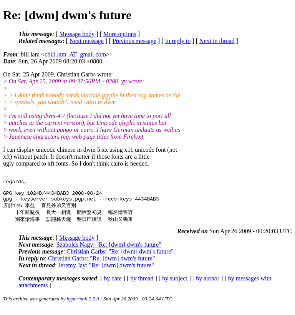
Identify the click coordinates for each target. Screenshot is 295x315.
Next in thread (217, 41)
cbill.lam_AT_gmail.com (75, 54)
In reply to (178, 41)
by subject (174, 285)
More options (119, 34)
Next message (87, 41)
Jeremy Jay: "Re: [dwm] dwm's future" (106, 272)
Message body (76, 34)
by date (113, 285)
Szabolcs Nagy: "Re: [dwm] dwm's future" (108, 251)
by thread (142, 285)
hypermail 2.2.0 (83, 305)
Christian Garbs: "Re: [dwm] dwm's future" (120, 258)
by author (207, 285)
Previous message (134, 41)
